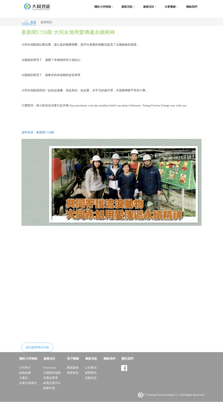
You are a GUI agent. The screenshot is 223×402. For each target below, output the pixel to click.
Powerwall (49, 367)
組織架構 (25, 373)
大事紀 (23, 378)
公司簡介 (25, 367)
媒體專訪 (90, 373)
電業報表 (72, 373)
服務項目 (150, 6)
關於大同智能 (104, 6)
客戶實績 (72, 358)
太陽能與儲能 (51, 373)
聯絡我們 (191, 6)
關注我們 (125, 358)
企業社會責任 (28, 383)
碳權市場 (49, 388)
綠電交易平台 (51, 383)
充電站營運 (50, 378)
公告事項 (90, 367)
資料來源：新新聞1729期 (37, 132)
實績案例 (72, 367)
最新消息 (128, 6)
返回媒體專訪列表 (37, 347)
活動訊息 (90, 378)
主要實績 (171, 6)
